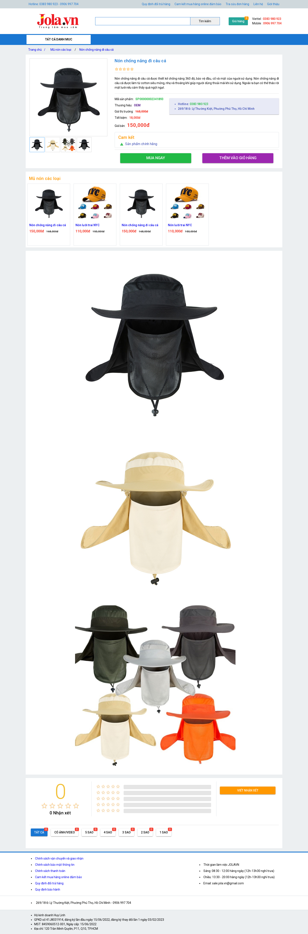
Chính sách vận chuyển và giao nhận (59, 858)
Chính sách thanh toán (50, 871)
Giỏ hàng (238, 21)
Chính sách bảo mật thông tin (54, 864)
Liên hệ (258, 4)
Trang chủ (37, 49)
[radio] (44, 805)
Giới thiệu (273, 4)
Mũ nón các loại (60, 49)
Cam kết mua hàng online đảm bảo (198, 4)
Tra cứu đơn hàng (237, 4)
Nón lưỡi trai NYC (87, 225)
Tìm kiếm (205, 21)
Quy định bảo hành (47, 889)
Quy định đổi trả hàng (156, 4)
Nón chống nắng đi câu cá (96, 49)
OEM (137, 105)
